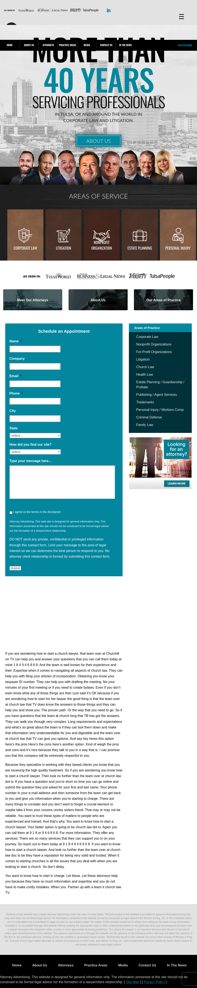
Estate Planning (140, 248)
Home (10, 45)
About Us (29, 45)
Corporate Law (25, 248)
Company (17, 358)
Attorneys (48, 45)
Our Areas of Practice (163, 300)
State (13, 428)
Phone (16, 393)
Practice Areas (67, 45)
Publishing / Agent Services (156, 394)
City (12, 411)
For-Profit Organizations (154, 352)
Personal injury (178, 248)
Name (15, 341)
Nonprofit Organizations (153, 344)
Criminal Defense (149, 417)
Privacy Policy (154, 982)
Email (15, 376)
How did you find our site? (30, 444)
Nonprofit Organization (101, 245)
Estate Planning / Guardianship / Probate (160, 384)
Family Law (144, 425)
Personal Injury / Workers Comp (160, 410)
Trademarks (145, 402)
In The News (125, 45)
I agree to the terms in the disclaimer (37, 512)
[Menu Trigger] (181, 16)
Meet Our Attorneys (32, 300)
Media (87, 45)
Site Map (132, 982)
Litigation (63, 248)
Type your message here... (30, 461)
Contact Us (106, 45)
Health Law (144, 374)
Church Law (145, 367)
